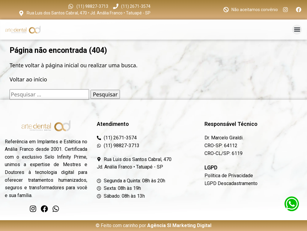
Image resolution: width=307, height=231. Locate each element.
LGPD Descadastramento (231, 183)
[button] (297, 30)
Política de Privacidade (228, 175)
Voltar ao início (28, 79)
